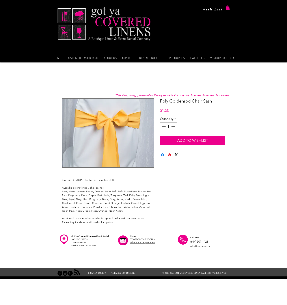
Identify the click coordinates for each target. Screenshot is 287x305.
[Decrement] (164, 126)
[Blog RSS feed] (77, 272)
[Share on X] (176, 155)
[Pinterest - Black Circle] (70, 273)
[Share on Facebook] (162, 155)
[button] (228, 7)
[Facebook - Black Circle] (59, 273)
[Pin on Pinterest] (169, 155)
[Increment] (173, 126)
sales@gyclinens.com (200, 246)
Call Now (194, 237)
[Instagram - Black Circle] (65, 273)
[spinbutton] (168, 126)
